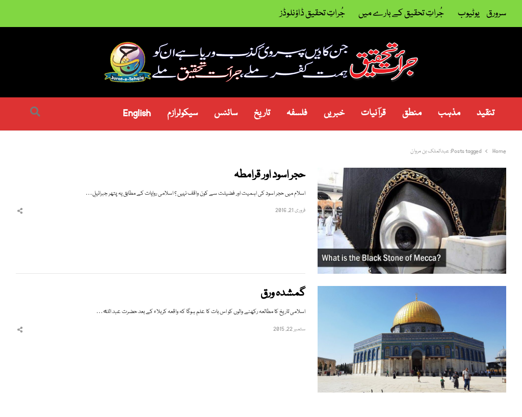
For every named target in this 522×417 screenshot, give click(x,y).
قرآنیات (373, 113)
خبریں (334, 113)
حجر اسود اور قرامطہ (269, 176)
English (137, 113)
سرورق (496, 13)
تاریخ (262, 113)
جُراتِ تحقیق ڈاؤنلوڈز (312, 13)
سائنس (226, 113)
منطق (412, 113)
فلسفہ (296, 113)
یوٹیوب (469, 13)
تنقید (485, 113)
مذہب (449, 113)
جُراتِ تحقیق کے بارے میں (401, 13)
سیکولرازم (182, 113)
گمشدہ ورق (282, 294)
